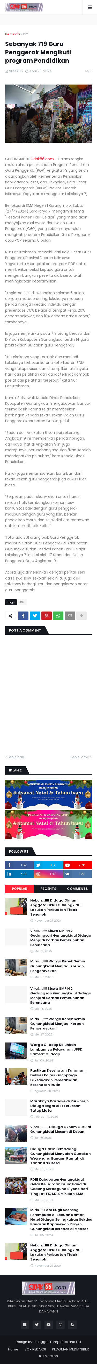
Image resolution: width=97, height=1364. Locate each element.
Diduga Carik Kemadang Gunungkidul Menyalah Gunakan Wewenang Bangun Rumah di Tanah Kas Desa (60, 1156)
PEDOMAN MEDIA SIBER (70, 1349)
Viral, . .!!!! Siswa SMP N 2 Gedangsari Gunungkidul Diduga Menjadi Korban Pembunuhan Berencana (60, 938)
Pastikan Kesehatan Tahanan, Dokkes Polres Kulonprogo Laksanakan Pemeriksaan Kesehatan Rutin (57, 1077)
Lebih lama (80, 757)
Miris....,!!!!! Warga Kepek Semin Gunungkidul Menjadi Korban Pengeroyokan (57, 966)
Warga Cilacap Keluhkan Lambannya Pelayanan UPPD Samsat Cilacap (56, 1050)
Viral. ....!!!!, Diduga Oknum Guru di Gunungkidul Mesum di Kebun (60, 1129)
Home (13, 1349)
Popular (19, 888)
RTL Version (48, 1355)
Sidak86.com (42, 159)
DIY (25, 34)
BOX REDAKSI (35, 1349)
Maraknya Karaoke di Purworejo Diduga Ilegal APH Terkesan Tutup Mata (59, 1106)
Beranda (12, 34)
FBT (78, 1341)
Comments (77, 888)
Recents (48, 888)
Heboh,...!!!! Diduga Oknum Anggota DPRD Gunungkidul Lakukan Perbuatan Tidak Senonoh (55, 907)
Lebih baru (16, 757)
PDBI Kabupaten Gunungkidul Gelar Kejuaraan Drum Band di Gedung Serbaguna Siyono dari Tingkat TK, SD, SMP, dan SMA (59, 1186)
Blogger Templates (51, 1341)
